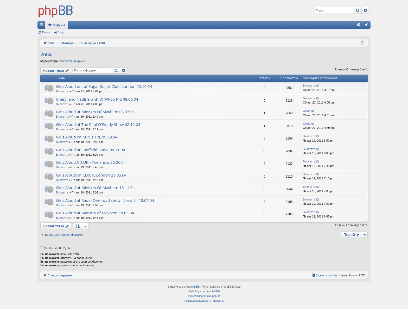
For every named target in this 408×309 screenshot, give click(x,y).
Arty (197, 291)
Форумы (59, 25)
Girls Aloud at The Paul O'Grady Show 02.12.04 (98, 124)
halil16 (216, 291)
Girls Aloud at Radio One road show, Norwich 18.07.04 (105, 200)
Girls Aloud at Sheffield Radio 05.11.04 (90, 149)
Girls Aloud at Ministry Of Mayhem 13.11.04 (95, 187)
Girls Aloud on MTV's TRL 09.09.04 (86, 137)
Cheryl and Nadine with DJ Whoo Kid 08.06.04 (97, 99)
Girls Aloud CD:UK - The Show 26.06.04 (91, 162)
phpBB (195, 286)
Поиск (46, 32)
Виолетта (66, 61)
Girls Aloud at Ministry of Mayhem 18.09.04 (95, 212)
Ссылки (42, 26)
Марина (79, 61)
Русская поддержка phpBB (204, 296)
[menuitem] (359, 25)
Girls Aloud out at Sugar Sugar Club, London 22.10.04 (104, 86)
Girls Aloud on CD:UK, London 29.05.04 (91, 175)
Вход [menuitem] (368, 26)
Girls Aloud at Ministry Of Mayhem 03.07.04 (95, 111)
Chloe (306, 110)
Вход (61, 32)
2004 (46, 54)
